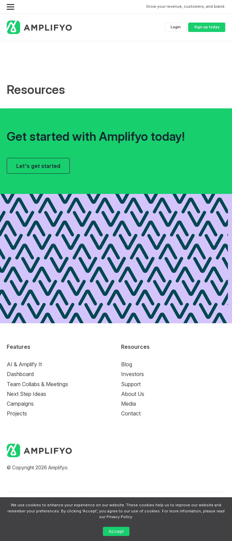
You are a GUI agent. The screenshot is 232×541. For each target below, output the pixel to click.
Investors (132, 374)
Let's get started (38, 166)
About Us (132, 394)
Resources (135, 346)
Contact (131, 413)
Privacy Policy (119, 516)
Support (131, 384)
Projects (17, 413)
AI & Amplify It (24, 364)
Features (18, 346)
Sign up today (207, 27)
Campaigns (20, 403)
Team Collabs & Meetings (37, 384)
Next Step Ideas (26, 394)
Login (176, 27)
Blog (126, 364)
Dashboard (20, 374)
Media (128, 403)
